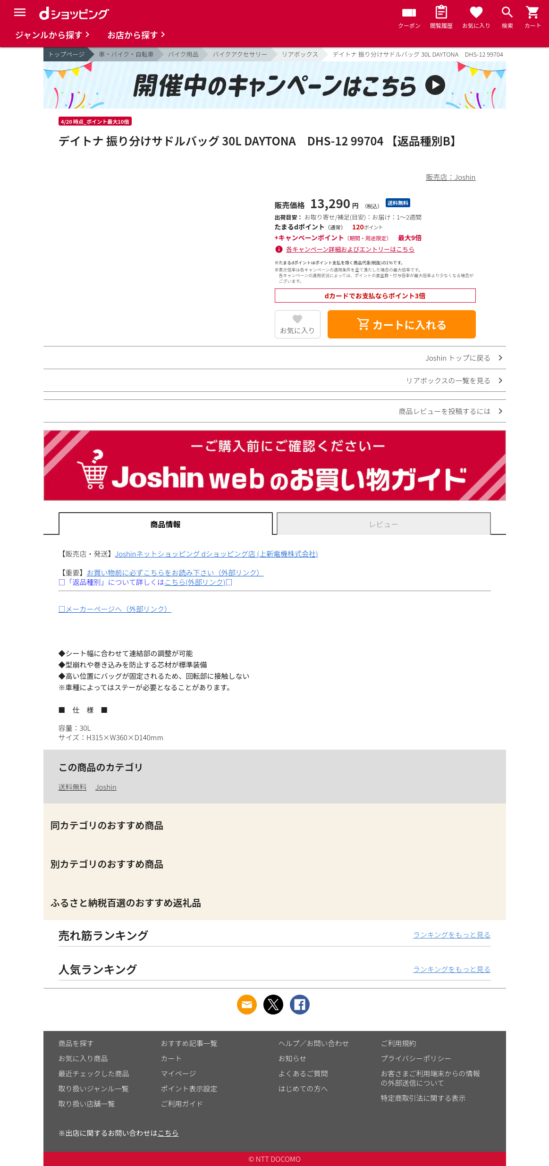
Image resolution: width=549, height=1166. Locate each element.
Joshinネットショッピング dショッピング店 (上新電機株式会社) (216, 553)
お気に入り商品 (83, 1058)
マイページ (178, 1073)
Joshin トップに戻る (457, 357)
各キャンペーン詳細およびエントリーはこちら (350, 249)
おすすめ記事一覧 (189, 1043)
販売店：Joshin (451, 177)
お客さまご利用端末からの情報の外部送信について (430, 1078)
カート (171, 1058)
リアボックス (300, 54)
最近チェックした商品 (94, 1073)
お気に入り (297, 330)
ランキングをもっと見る (452, 934)
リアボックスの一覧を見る (448, 380)
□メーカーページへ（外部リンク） (115, 609)
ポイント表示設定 (189, 1088)
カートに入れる (401, 324)
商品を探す (76, 1043)
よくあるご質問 (303, 1073)
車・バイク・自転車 (126, 54)
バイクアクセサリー (239, 54)
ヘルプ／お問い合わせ (314, 1043)
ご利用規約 (398, 1043)
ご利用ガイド (182, 1103)
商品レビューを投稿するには (444, 410)
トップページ (66, 54)
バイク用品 (183, 54)
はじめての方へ (303, 1088)
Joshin (106, 787)
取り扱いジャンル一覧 (94, 1088)
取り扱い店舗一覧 (87, 1103)
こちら (168, 1133)
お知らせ (293, 1058)
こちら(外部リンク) (194, 582)
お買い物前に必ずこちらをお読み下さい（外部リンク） (175, 572)
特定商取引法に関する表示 (423, 1098)
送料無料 (73, 787)
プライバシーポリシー (416, 1058)
